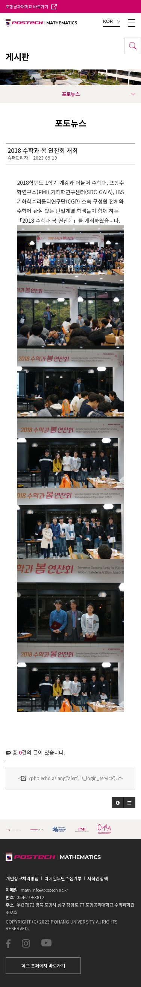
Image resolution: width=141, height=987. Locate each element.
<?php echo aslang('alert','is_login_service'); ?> (70, 778)
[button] (118, 802)
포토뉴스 (99, 94)
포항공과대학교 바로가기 (31, 6)
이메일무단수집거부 (63, 878)
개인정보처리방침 (22, 878)
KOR (112, 21)
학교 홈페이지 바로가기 (43, 965)
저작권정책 (97, 878)
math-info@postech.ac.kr (44, 890)
